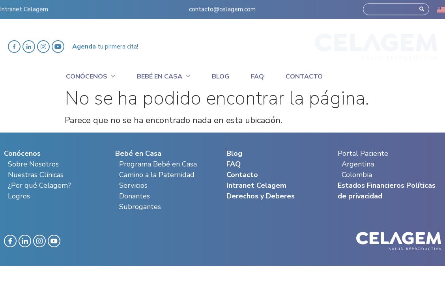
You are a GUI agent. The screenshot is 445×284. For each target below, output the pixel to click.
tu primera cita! (105, 46)
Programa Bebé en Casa (158, 164)
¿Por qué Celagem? (39, 185)
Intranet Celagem (24, 6)
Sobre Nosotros (33, 164)
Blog (220, 76)
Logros (19, 196)
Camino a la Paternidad (156, 174)
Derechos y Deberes (260, 196)
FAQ (233, 164)
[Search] (422, 5)
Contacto (304, 76)
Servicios (133, 185)
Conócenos (90, 75)
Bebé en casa (163, 75)
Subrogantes (140, 206)
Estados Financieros (371, 185)
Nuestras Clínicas (36, 174)
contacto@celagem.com (222, 6)
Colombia (357, 174)
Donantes (134, 196)
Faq (257, 76)
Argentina (358, 164)
